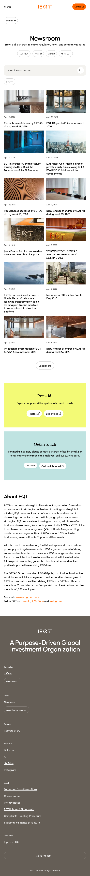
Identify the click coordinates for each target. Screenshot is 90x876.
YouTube (39, 601)
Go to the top (45, 855)
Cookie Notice (12, 796)
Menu (7, 6)
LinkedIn (25, 601)
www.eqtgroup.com (27, 597)
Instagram (56, 601)
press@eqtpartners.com (16, 709)
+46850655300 (12, 681)
